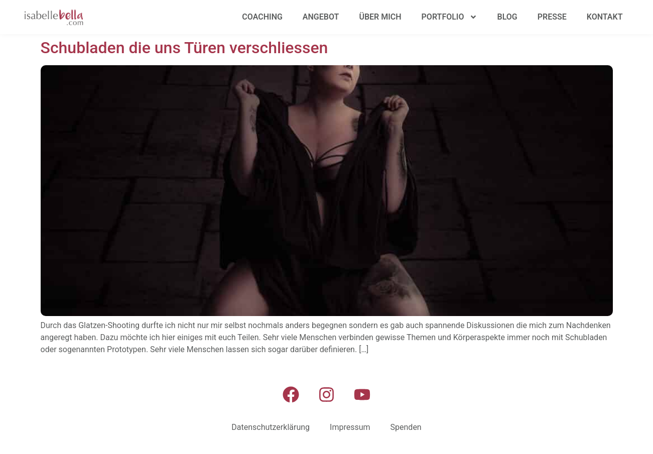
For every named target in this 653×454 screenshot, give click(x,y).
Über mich (380, 17)
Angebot (321, 17)
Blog (507, 17)
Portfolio (449, 17)
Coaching (262, 17)
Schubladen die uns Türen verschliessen (184, 47)
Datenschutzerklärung (270, 427)
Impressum (350, 427)
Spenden (406, 427)
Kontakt (605, 17)
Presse (552, 17)
